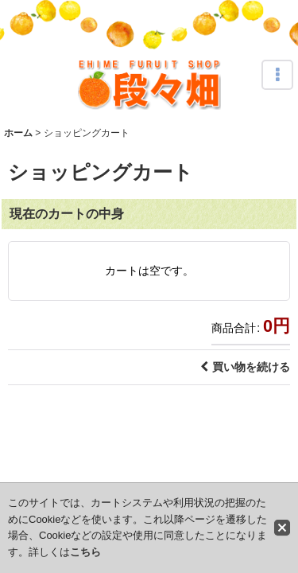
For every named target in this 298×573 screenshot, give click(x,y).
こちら (85, 552)
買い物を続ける (245, 367)
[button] (277, 75)
